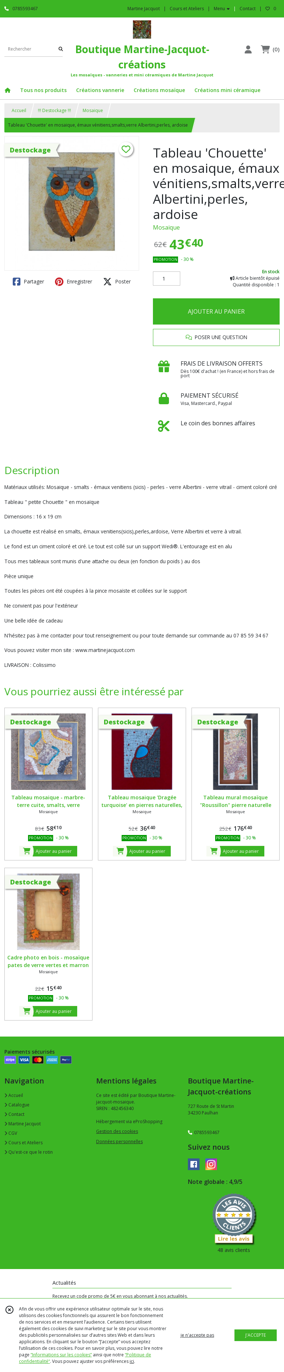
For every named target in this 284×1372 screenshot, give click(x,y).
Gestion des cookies (117, 1131)
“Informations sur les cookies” (61, 1355)
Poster (117, 281)
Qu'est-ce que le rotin (28, 1152)
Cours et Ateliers (23, 1143)
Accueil (19, 110)
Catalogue (16, 1105)
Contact (248, 8)
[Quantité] (166, 278)
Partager (28, 281)
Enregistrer (73, 281)
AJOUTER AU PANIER (216, 311)
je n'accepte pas (197, 1335)
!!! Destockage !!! (54, 110)
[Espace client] (248, 49)
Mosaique (93, 110)
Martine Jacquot (22, 1124)
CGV (10, 1133)
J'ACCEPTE (255, 1335)
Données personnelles (119, 1141)
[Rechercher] (61, 49)
